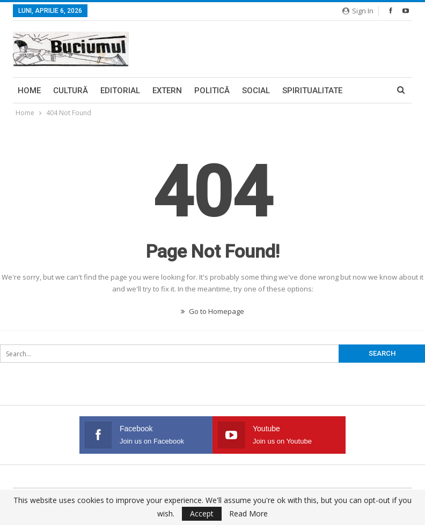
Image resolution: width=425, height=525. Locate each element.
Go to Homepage (212, 311)
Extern (167, 90)
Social (256, 90)
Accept (202, 513)
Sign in (357, 11)
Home (29, 90)
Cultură (70, 90)
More (293, 90)
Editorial (120, 90)
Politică (212, 90)
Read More (248, 514)
